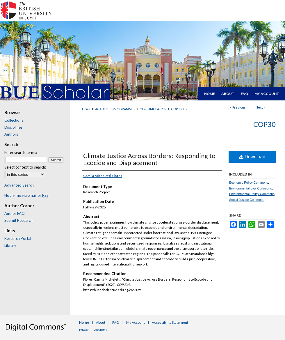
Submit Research (18, 220)
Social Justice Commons (246, 199)
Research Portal (17, 238)
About (100, 322)
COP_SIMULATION (153, 109)
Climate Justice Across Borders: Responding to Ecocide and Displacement (149, 159)
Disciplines (13, 127)
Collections (13, 120)
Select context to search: (25, 167)
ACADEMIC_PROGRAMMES (115, 109)
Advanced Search (19, 185)
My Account (135, 322)
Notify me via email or (26, 195)
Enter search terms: (20, 152)
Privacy (83, 329)
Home (86, 109)
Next (259, 107)
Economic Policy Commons (248, 182)
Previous (239, 107)
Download (252, 156)
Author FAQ (14, 213)
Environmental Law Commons (250, 188)
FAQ (115, 322)
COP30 (176, 109)
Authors (11, 134)
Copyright (100, 329)
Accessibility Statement (170, 322)
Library (10, 245)
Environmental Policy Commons (252, 194)
